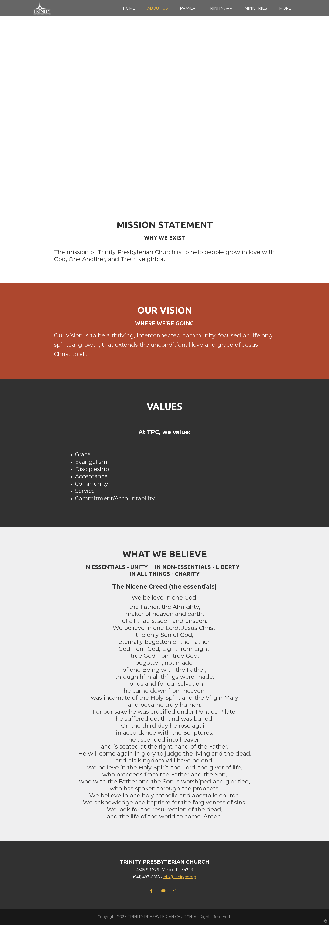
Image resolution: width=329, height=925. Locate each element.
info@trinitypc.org (179, 877)
